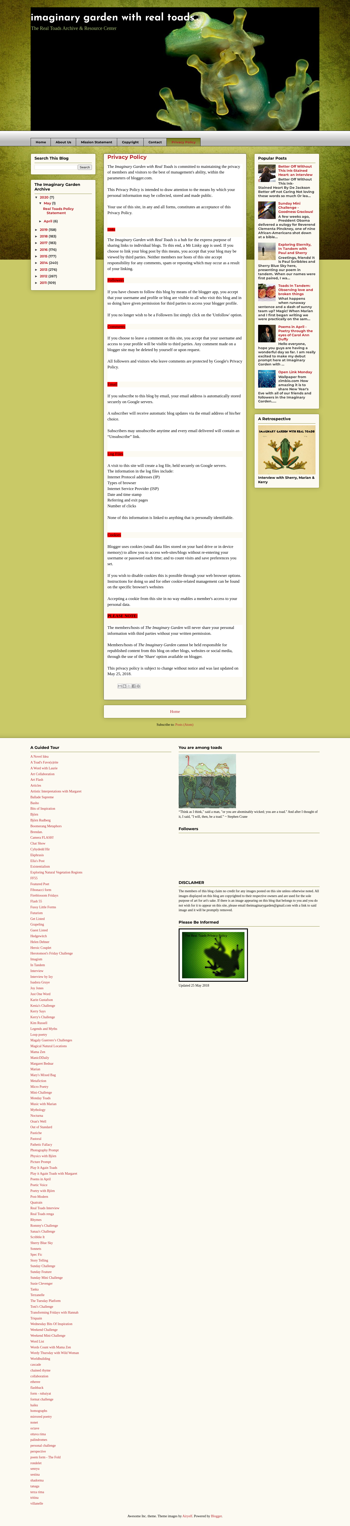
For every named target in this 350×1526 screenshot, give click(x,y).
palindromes (38, 1440)
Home (41, 142)
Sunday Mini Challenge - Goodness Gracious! (295, 207)
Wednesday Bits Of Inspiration (51, 1324)
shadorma (37, 1480)
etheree (35, 1382)
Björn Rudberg (40, 820)
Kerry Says (38, 1011)
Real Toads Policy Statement (58, 211)
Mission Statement (96, 142)
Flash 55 (36, 901)
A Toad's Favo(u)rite (44, 762)
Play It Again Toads (43, 1168)
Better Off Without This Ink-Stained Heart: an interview (295, 170)
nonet (34, 1422)
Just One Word (40, 994)
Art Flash (36, 779)
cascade (35, 1364)
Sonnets (35, 1249)
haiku (34, 1405)
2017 (44, 243)
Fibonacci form (40, 890)
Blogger (216, 1516)
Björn (34, 814)
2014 (44, 263)
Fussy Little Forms (43, 907)
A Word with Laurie (44, 768)
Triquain (36, 1318)
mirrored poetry (41, 1416)
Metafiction (38, 1081)
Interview (37, 971)
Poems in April (40, 1179)
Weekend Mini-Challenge (47, 1335)
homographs (38, 1411)
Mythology (37, 1110)
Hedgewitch (38, 936)
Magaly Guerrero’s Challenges (51, 1040)
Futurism (36, 913)
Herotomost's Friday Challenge (51, 953)
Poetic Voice (38, 1185)
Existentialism (40, 866)
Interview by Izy (41, 977)
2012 (44, 276)
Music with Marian (43, 1104)
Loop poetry (38, 1034)
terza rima (37, 1492)
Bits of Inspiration (42, 808)
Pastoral (35, 1139)
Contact (155, 142)
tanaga (34, 1486)
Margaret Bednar (41, 1063)
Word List (37, 1341)
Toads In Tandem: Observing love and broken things (295, 289)
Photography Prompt (44, 1150)
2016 (44, 249)
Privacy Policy (184, 142)
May (48, 203)
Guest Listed (39, 930)
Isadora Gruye (40, 982)
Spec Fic (36, 1254)
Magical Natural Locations (48, 1046)
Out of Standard (41, 1127)
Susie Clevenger (41, 1283)
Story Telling (39, 1260)
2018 (44, 236)
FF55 (34, 878)
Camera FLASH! (42, 837)
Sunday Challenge (42, 1266)
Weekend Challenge (44, 1330)
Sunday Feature (41, 1272)
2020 (45, 197)
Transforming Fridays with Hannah (54, 1312)
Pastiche (36, 1133)
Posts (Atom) (184, 725)
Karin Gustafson (41, 1000)
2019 (44, 229)
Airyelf (187, 1516)
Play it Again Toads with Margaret (53, 1173)
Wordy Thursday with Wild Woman (54, 1353)
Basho (34, 803)
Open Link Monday (295, 372)
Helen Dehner (39, 942)
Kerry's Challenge (42, 1017)
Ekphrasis (37, 855)
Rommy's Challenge (44, 1225)
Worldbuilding (40, 1359)
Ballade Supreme (42, 797)
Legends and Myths (43, 1029)
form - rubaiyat (40, 1393)
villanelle (36, 1503)
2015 (44, 256)
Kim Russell (38, 1023)
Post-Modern (39, 1197)
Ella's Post (37, 861)
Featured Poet (39, 884)
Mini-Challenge (41, 1092)
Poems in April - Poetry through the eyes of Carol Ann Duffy (295, 333)
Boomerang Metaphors (46, 826)
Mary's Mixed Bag (43, 1075)
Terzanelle (37, 1295)
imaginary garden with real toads (112, 18)
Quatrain (36, 1202)
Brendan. (36, 832)
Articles (35, 785)
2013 (44, 269)
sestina (35, 1474)
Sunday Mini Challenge (46, 1278)
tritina (34, 1497)
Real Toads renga (42, 1214)
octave (34, 1428)
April (48, 221)
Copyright (130, 142)
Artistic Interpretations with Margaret (55, 791)
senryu (34, 1469)
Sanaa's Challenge (42, 1231)
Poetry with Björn (42, 1191)
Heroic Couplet (40, 948)
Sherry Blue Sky (41, 1243)
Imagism (36, 959)
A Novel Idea (39, 756)
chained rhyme (40, 1370)
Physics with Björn (43, 1156)
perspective (38, 1451)
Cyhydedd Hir (40, 849)
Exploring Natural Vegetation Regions (56, 872)
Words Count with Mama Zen (50, 1347)
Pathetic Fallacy (41, 1144)
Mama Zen (37, 1052)
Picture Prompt (40, 1162)
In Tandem (37, 965)
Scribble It (37, 1237)
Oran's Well (38, 1121)
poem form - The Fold (45, 1457)
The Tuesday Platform (45, 1301)
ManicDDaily (39, 1058)
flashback (37, 1388)
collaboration (39, 1376)
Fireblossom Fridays (44, 895)
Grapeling (37, 924)
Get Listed (37, 919)
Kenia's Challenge (42, 1006)
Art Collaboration (42, 774)
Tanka (34, 1289)
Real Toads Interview (44, 1208)
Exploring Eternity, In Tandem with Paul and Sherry (294, 248)
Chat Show (37, 843)
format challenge (41, 1399)
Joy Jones (37, 988)
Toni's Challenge (41, 1306)
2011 (44, 283)
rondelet (36, 1463)
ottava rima (38, 1434)
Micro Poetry (39, 1087)
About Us (63, 142)
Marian (35, 1069)
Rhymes (36, 1220)
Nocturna (36, 1115)
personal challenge (43, 1445)
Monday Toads (40, 1098)
